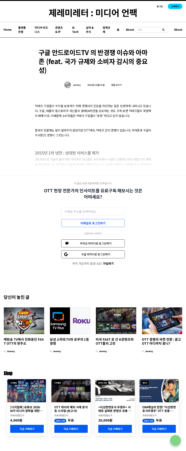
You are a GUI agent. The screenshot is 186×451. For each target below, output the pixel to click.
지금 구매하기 (27, 429)
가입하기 (108, 263)
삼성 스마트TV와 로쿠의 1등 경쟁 (69, 341)
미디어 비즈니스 (41, 30)
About (130, 29)
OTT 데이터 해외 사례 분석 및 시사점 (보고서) (71, 408)
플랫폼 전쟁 (22, 30)
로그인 (160, 6)
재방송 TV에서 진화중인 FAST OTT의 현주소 (24, 341)
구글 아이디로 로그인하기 (95, 254)
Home (8, 29)
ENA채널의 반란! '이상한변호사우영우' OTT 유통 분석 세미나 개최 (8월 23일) (159, 408)
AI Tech (75, 30)
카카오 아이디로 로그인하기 (96, 243)
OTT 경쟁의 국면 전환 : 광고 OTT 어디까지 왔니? (161, 341)
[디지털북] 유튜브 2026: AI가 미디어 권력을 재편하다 (26, 408)
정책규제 (106, 30)
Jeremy (77, 84)
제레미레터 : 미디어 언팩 (93, 12)
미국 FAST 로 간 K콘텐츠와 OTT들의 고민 (115, 341)
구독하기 (175, 6)
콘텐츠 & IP (59, 30)
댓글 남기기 (116, 84)
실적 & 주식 (90, 30)
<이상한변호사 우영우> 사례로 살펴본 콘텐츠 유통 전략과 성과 (114, 408)
